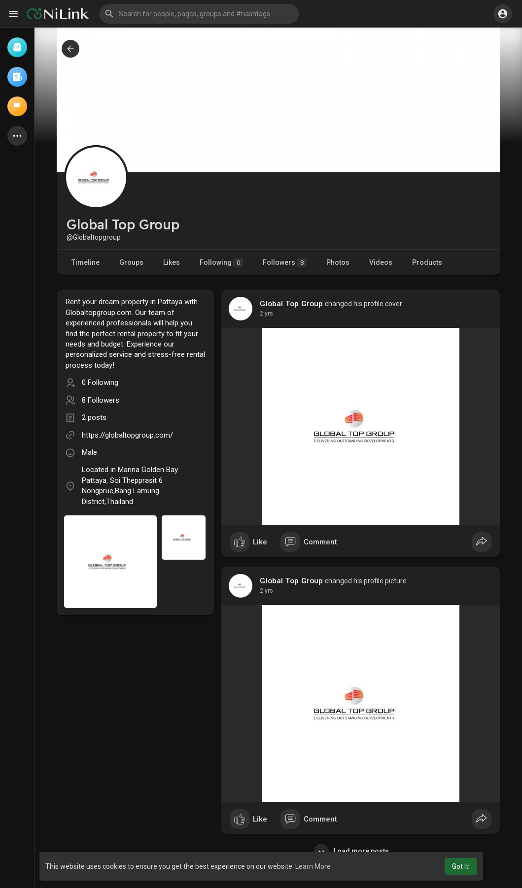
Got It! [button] (461, 866)
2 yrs (266, 313)
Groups (131, 262)
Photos (337, 262)
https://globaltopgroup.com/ (127, 435)
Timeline (85, 262)
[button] (199, 14)
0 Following (100, 382)
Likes (171, 262)
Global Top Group (291, 303)
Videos (380, 262)
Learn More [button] (313, 866)
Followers (285, 262)
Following (221, 262)
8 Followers (100, 400)
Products (427, 262)
